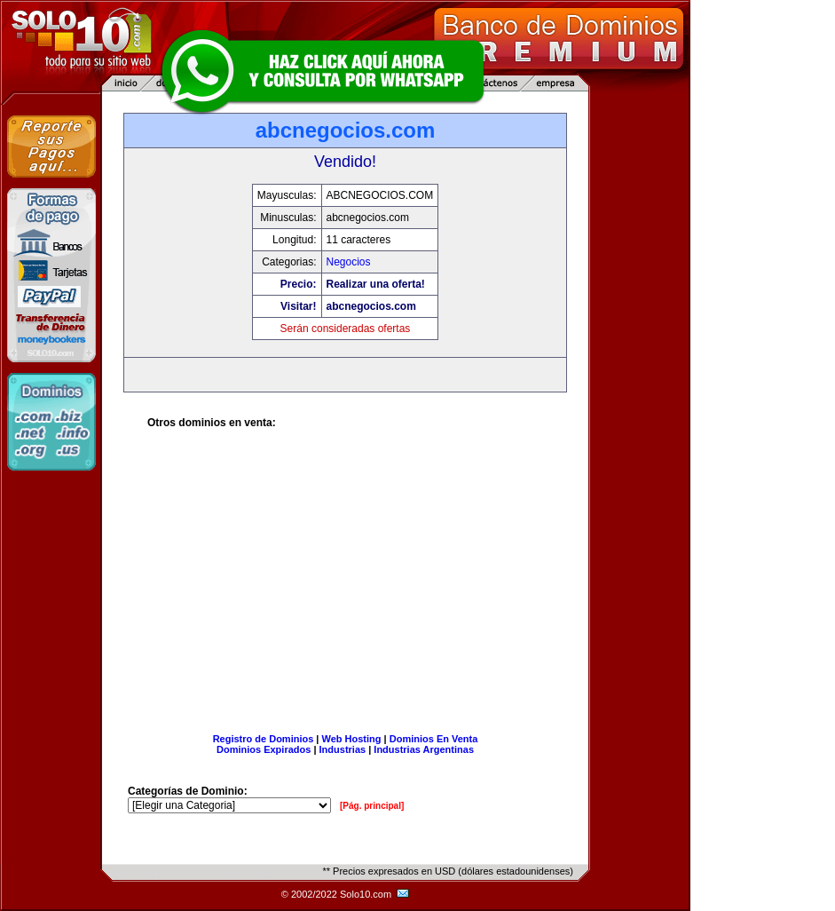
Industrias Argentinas (424, 749)
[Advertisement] (345, 587)
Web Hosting (352, 738)
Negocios (349, 262)
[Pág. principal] (372, 806)
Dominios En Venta (434, 738)
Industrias (342, 749)
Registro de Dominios (263, 738)
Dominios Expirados (264, 749)
